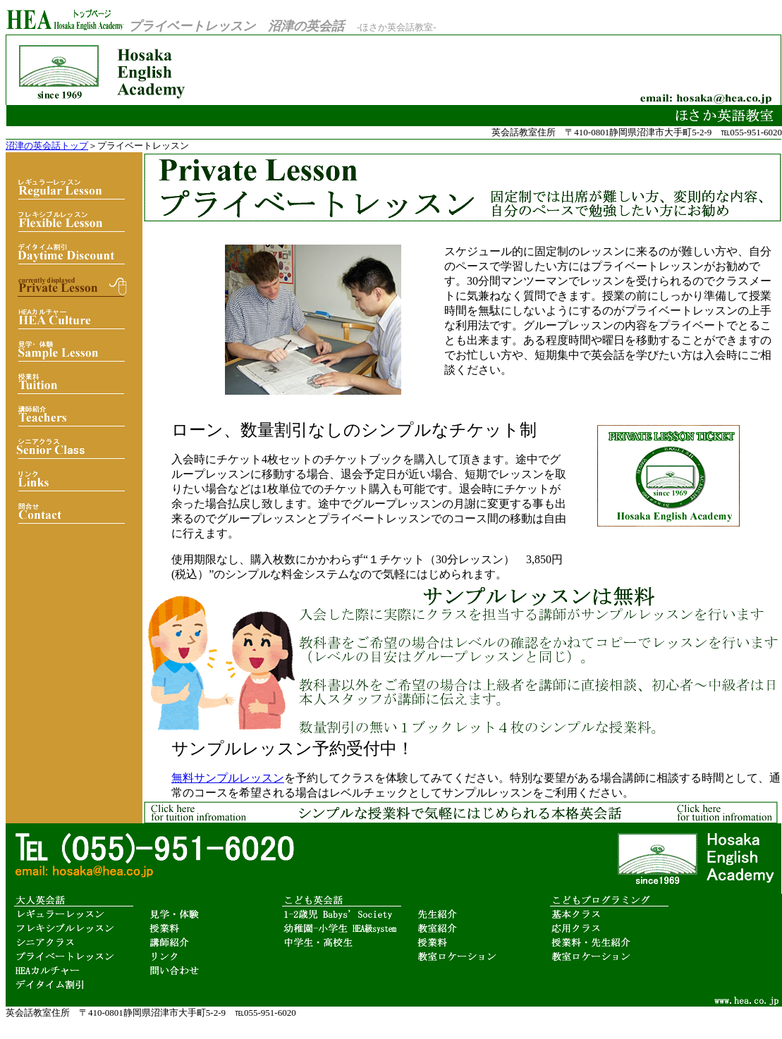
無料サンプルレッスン (227, 778)
